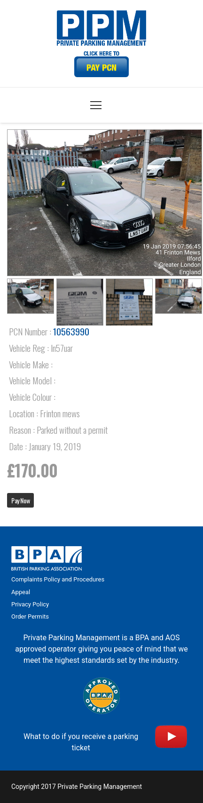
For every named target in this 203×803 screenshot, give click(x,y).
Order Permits (30, 616)
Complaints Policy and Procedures (57, 579)
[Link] (101, 64)
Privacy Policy (30, 604)
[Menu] (96, 105)
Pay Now (20, 500)
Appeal (20, 592)
